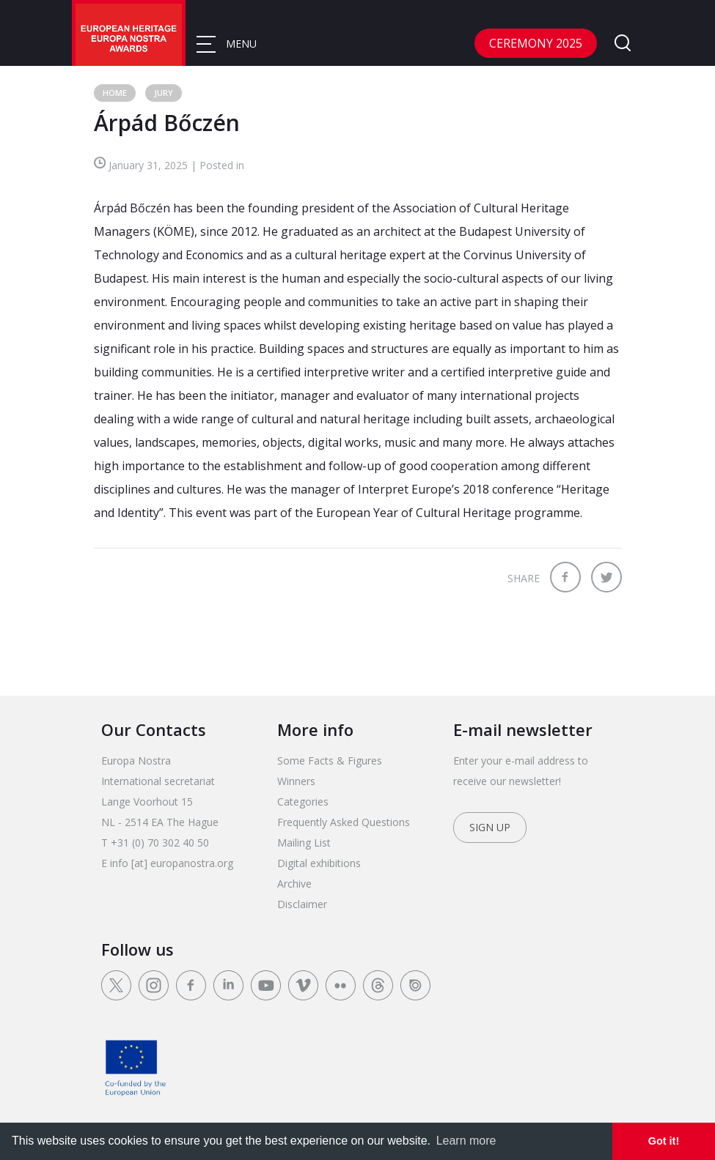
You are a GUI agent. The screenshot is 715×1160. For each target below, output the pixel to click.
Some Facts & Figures (329, 760)
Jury (163, 92)
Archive (294, 884)
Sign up (489, 827)
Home (115, 92)
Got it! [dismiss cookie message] (663, 1141)
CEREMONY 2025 (535, 43)
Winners (296, 781)
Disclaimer (302, 904)
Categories (303, 801)
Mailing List (304, 842)
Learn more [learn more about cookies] (466, 1140)
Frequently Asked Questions (343, 822)
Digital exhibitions (319, 863)
